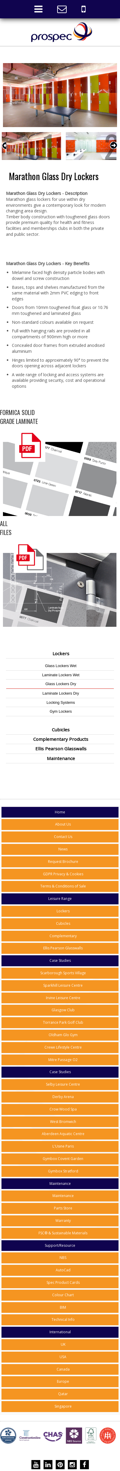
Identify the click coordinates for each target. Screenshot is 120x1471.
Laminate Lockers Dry (60, 693)
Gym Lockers (61, 711)
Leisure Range (60, 898)
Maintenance (60, 1183)
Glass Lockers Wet (60, 666)
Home (60, 812)
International (60, 1331)
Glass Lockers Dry (60, 684)
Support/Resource (60, 1245)
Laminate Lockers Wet (60, 675)
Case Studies (60, 960)
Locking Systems (61, 703)
